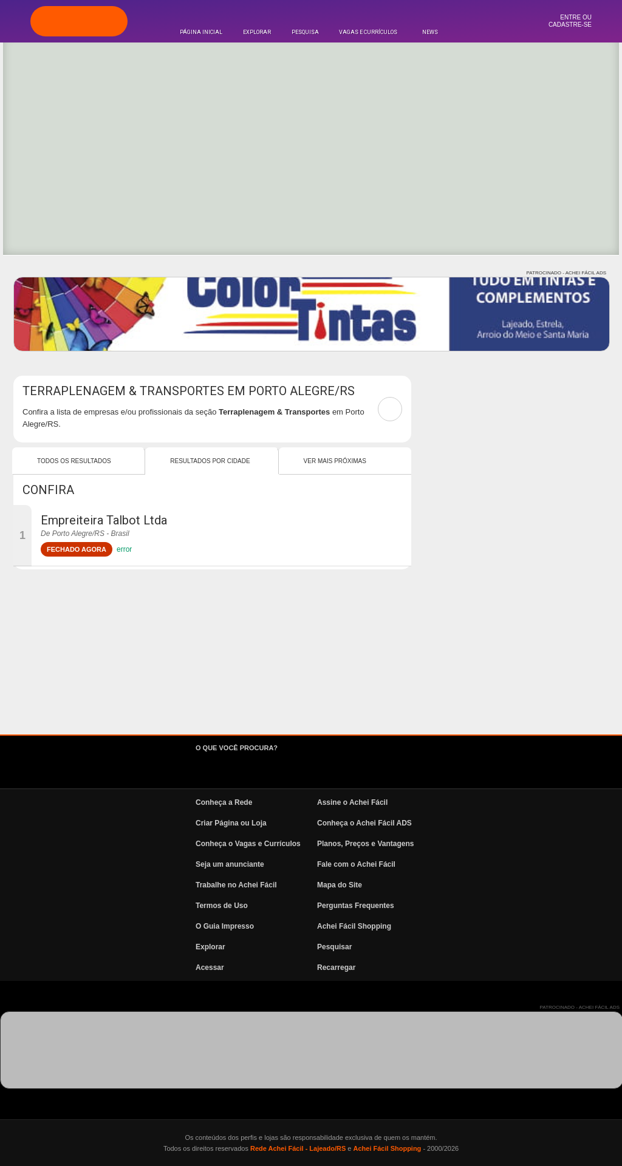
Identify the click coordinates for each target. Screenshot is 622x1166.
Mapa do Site (339, 885)
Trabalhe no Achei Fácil (236, 885)
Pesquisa (305, 32)
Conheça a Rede (224, 802)
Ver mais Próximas (335, 461)
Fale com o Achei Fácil (356, 864)
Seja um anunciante (230, 864)
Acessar (210, 967)
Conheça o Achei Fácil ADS (364, 823)
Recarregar (336, 967)
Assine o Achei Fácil (352, 802)
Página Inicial (201, 32)
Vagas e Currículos (368, 32)
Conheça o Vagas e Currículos (248, 843)
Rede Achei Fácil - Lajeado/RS (298, 1148)
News (430, 32)
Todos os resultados (74, 461)
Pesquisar (334, 947)
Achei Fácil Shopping (354, 926)
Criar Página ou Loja (231, 823)
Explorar (257, 32)
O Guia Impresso (225, 926)
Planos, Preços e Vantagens (365, 843)
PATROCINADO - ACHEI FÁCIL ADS (566, 273)
